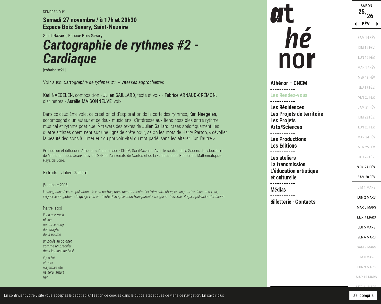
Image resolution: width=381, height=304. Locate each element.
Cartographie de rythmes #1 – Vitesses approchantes (114, 82)
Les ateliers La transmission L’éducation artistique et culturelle (294, 168)
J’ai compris (363, 295)
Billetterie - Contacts (293, 202)
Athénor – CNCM (288, 83)
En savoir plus (213, 295)
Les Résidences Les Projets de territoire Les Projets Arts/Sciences (296, 117)
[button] (377, 25)
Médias (278, 189)
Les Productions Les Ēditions (288, 142)
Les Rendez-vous (289, 95)
